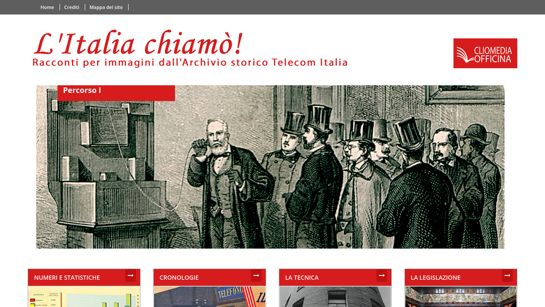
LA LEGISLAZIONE (436, 277)
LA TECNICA (301, 277)
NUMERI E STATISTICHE (67, 277)
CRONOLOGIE (179, 277)
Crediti (71, 7)
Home (47, 7)
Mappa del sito (106, 7)
